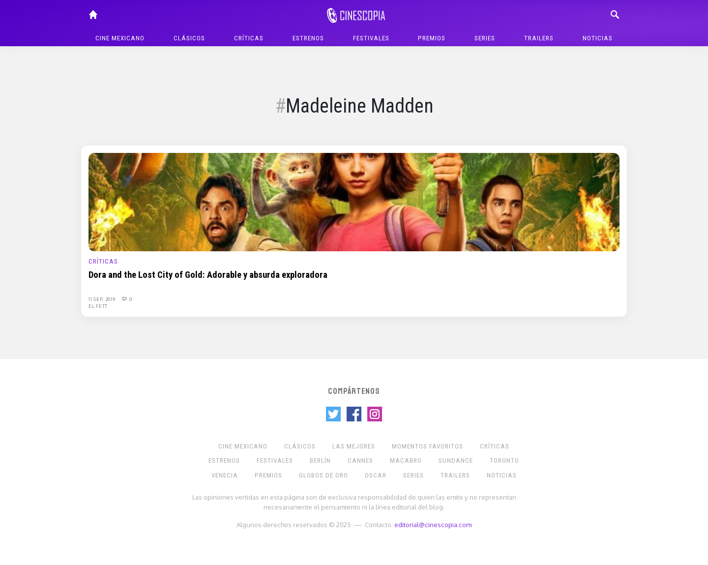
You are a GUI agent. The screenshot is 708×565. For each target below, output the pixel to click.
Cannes (360, 460)
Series (484, 38)
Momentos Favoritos (427, 446)
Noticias (598, 38)
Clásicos (189, 38)
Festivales (371, 38)
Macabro (406, 460)
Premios (431, 38)
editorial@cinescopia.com (433, 524)
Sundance (456, 460)
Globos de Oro (323, 475)
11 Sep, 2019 (102, 299)
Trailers (539, 38)
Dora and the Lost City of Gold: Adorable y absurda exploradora (207, 274)
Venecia (224, 475)
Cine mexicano (120, 38)
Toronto (504, 460)
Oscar (375, 475)
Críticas (249, 38)
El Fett (98, 306)
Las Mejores (353, 446)
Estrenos (308, 38)
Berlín (320, 460)
